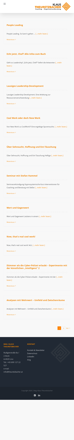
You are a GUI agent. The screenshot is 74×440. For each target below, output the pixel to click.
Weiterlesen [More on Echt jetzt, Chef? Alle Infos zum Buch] (11, 72)
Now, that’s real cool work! (21, 236)
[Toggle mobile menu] (5, 4)
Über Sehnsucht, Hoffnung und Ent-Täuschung (31, 146)
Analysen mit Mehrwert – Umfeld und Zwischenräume (36, 300)
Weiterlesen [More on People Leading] (11, 40)
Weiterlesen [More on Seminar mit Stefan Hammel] (11, 193)
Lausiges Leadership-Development (25, 86)
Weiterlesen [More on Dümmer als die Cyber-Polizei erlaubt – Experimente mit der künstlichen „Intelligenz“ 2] (11, 286)
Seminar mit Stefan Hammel (22, 175)
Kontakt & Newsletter (35, 350)
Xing (29, 360)
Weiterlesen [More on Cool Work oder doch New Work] (11, 132)
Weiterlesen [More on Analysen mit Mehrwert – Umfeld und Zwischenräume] (11, 315)
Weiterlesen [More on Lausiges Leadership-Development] (11, 104)
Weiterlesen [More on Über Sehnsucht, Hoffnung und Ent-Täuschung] (11, 161)
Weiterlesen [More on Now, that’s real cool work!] (11, 251)
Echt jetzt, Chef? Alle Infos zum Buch (26, 53)
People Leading (15, 25)
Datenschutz (32, 353)
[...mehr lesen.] (42, 34)
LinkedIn (30, 356)
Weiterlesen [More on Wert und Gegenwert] (11, 222)
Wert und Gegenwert (18, 207)
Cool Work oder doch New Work (23, 118)
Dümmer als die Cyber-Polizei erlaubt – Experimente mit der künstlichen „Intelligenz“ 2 (37, 267)
